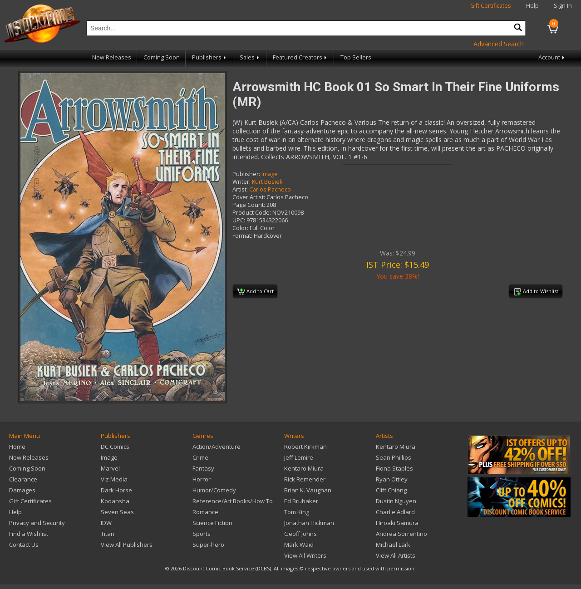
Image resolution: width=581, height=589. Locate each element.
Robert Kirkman (305, 446)
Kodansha (115, 501)
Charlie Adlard (395, 512)
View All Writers (305, 555)
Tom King (296, 512)
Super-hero (208, 544)
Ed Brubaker (301, 501)
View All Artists (395, 555)
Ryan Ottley (392, 479)
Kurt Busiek (267, 182)
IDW (106, 523)
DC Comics (115, 446)
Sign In (563, 6)
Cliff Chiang (391, 490)
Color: (240, 228)
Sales (250, 57)
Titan (107, 534)
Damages (22, 490)
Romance (205, 512)
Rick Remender (304, 479)
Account (552, 57)
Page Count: (248, 205)
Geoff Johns (300, 534)
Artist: (240, 189)
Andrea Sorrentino (401, 534)
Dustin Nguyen (396, 501)
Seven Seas (117, 512)
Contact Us (24, 544)
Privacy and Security (37, 523)
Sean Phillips (393, 457)
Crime (200, 457)
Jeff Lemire (298, 457)
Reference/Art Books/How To (232, 501)
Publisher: (246, 174)
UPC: (238, 220)
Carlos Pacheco (270, 189)
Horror (201, 479)
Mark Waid (299, 544)
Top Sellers (355, 57)
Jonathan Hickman (309, 523)
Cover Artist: (248, 197)
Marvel (110, 468)
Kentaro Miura (304, 468)
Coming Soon (161, 57)
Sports (201, 534)
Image (269, 174)
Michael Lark (393, 544)
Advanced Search (498, 43)
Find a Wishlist (28, 534)
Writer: (241, 182)
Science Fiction (212, 523)
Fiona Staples (394, 468)
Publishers (209, 57)
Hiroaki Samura (397, 523)
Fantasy (203, 468)
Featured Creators (300, 57)
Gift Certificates (490, 6)
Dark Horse (116, 490)
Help (532, 6)
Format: (242, 236)
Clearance (23, 479)
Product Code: (251, 212)
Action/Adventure (216, 446)
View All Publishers (127, 544)
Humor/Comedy (214, 490)
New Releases (111, 57)
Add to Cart (255, 292)
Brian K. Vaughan (307, 490)
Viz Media (114, 479)
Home (17, 446)
